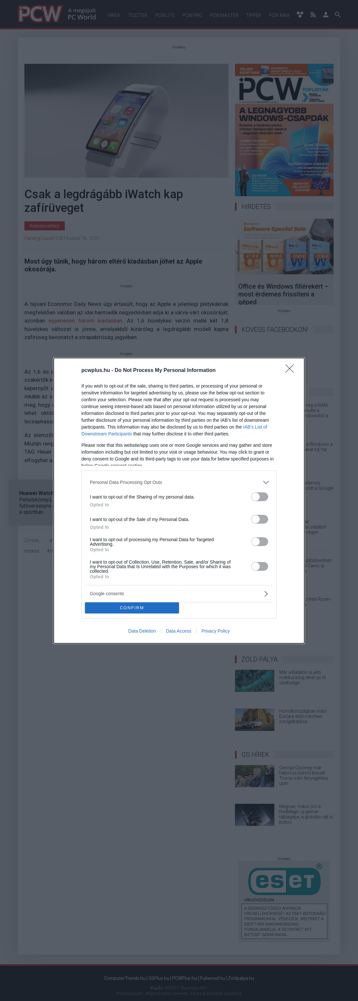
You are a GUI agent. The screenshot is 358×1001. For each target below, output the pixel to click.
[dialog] (179, 500)
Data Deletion (142, 631)
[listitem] (179, 482)
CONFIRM (132, 607)
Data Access (178, 631)
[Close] (291, 370)
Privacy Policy (215, 631)
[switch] (259, 496)
